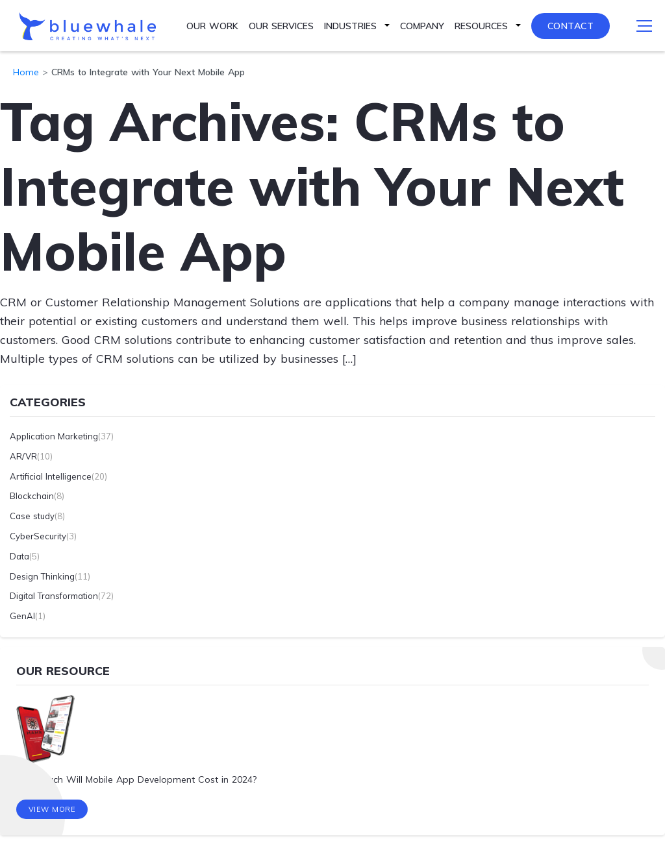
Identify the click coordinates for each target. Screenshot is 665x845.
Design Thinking (42, 576)
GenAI (22, 616)
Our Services (281, 26)
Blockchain (32, 496)
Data (19, 556)
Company (422, 26)
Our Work (212, 26)
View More (52, 809)
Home (26, 72)
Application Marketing (54, 436)
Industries (350, 26)
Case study (32, 516)
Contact (570, 26)
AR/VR (23, 456)
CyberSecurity (38, 536)
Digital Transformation (54, 596)
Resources (481, 26)
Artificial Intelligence (51, 476)
